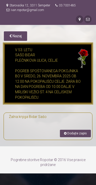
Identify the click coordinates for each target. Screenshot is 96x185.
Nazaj (15, 36)
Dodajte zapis (75, 133)
